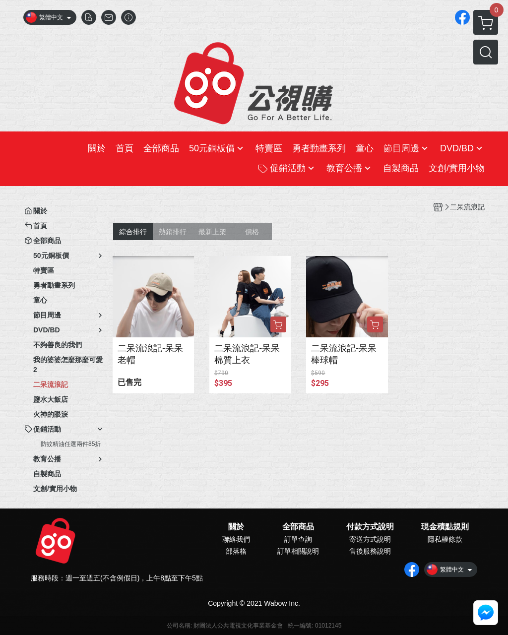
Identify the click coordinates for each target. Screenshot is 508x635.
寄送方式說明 (370, 539)
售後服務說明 (370, 551)
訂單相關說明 (298, 551)
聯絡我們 (236, 539)
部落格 (236, 551)
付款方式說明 (370, 527)
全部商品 (298, 527)
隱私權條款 (445, 539)
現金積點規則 (445, 527)
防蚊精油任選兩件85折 (71, 444)
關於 (236, 527)
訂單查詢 (298, 539)
